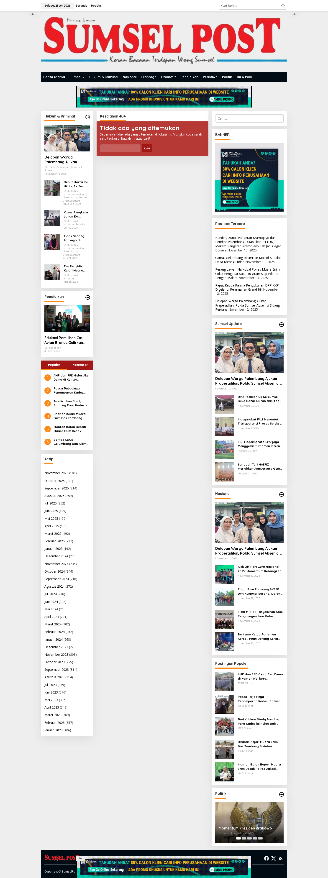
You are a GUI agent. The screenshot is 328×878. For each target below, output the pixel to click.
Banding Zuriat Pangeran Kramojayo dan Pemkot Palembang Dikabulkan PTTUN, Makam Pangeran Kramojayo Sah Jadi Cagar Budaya (248, 243)
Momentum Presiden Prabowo (245, 828)
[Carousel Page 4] (255, 838)
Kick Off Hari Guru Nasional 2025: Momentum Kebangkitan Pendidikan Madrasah (260, 569)
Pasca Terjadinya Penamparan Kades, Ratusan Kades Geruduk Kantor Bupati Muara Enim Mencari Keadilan (71, 390)
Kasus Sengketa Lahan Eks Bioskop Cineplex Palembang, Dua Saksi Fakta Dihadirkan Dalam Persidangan (76, 214)
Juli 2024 (50, 594)
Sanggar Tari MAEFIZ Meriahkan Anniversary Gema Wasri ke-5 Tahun (260, 467)
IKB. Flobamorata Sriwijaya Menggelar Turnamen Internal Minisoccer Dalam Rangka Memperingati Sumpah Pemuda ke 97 (260, 444)
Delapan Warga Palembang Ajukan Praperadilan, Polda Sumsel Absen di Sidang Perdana (65, 159)
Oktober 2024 (54, 571)
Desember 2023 (56, 647)
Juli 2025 (50, 503)
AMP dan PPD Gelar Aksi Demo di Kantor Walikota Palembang (71, 377)
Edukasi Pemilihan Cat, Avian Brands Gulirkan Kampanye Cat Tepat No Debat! (65, 340)
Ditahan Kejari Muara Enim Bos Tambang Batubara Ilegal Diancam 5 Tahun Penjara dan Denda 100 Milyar (71, 416)
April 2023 (51, 707)
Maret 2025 (53, 533)
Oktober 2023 (54, 662)
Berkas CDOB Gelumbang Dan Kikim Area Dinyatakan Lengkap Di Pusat (70, 442)
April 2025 (51, 526)
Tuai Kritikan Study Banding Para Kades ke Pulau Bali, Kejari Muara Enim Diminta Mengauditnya (71, 403)
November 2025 (56, 473)
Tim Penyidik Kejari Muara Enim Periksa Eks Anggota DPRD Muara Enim (76, 268)
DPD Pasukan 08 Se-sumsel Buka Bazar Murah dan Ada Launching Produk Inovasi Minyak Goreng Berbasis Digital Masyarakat (258, 399)
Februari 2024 (54, 632)
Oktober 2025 (54, 481)
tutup (33, 14)
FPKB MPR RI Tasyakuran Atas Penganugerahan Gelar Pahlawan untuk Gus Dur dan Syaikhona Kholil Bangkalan (260, 614)
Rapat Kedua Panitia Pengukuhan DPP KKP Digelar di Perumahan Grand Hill (247, 287)
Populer (54, 365)
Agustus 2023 (54, 677)
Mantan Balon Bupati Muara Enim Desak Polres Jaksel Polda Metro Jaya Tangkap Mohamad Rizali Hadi (70, 429)
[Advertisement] (24, 80)
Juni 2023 (51, 692)
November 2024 (56, 564)
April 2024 (51, 616)
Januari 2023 (53, 730)
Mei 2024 (51, 609)
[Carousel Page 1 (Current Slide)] (238, 838)
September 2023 (56, 669)
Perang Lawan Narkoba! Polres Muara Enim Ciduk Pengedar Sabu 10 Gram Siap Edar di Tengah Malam (247, 273)
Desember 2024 (56, 556)
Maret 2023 (53, 715)
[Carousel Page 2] (244, 838)
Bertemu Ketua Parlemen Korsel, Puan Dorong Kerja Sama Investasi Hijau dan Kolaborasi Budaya (258, 636)
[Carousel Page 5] (260, 838)
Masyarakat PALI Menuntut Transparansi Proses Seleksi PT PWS (259, 421)
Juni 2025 (51, 511)
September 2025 (56, 488)
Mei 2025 (51, 518)
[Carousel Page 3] (249, 838)
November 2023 (56, 654)
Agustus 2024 (54, 586)
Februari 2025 (54, 541)
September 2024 (56, 579)
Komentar (80, 365)
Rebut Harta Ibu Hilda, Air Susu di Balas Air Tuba (76, 184)
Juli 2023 (50, 685)
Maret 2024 (53, 624)
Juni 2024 (51, 601)
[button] (283, 6)
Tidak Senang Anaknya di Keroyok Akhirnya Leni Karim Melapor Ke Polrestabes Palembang (75, 238)
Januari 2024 (53, 639)
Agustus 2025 (54, 496)
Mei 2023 (51, 700)
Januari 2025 (53, 548)
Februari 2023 (54, 722)
